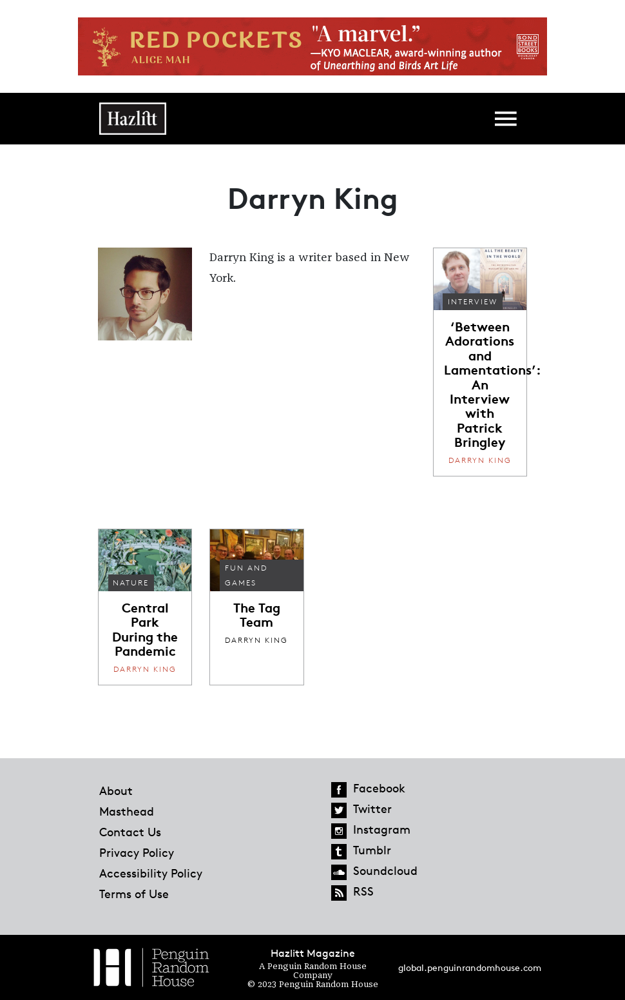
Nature (131, 582)
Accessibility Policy (150, 873)
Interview (472, 301)
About (116, 790)
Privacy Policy (136, 852)
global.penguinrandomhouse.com (469, 967)
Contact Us (130, 832)
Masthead (126, 811)
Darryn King (480, 460)
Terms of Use (134, 894)
